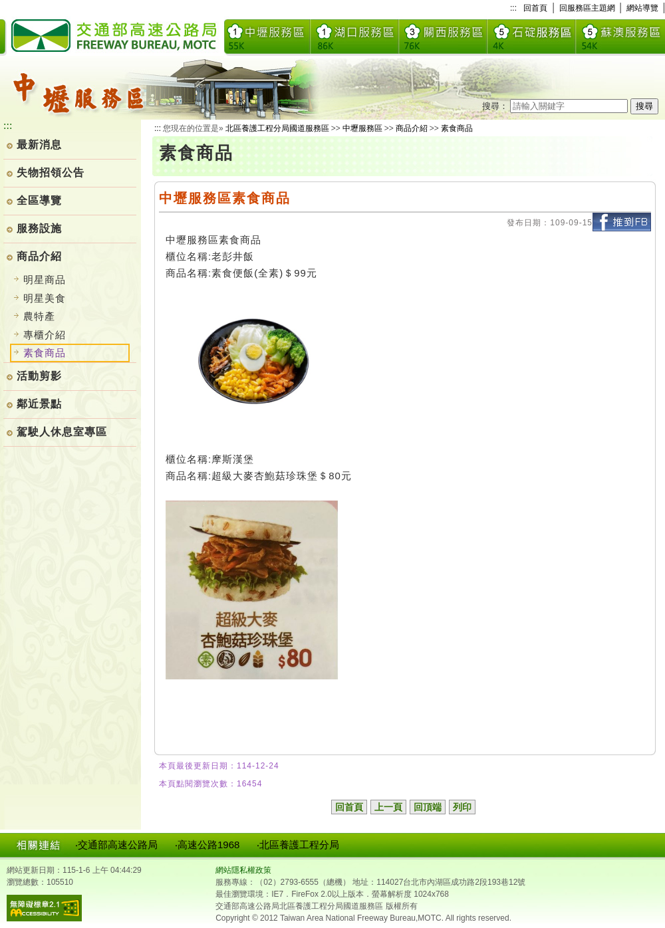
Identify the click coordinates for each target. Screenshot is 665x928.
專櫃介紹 (44, 334)
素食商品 (457, 128)
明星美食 (44, 298)
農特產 (39, 316)
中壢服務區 (362, 128)
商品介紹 (39, 256)
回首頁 (535, 8)
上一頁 (388, 807)
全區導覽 (39, 200)
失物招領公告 (50, 172)
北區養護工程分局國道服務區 (277, 128)
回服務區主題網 (587, 8)
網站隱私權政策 (243, 870)
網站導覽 (642, 8)
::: (513, 8)
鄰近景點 (39, 403)
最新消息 (39, 144)
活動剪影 (39, 376)
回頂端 (428, 807)
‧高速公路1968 (207, 844)
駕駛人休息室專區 (62, 431)
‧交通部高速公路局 (116, 844)
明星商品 (44, 279)
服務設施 (39, 228)
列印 (462, 807)
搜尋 (644, 106)
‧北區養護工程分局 (298, 844)
